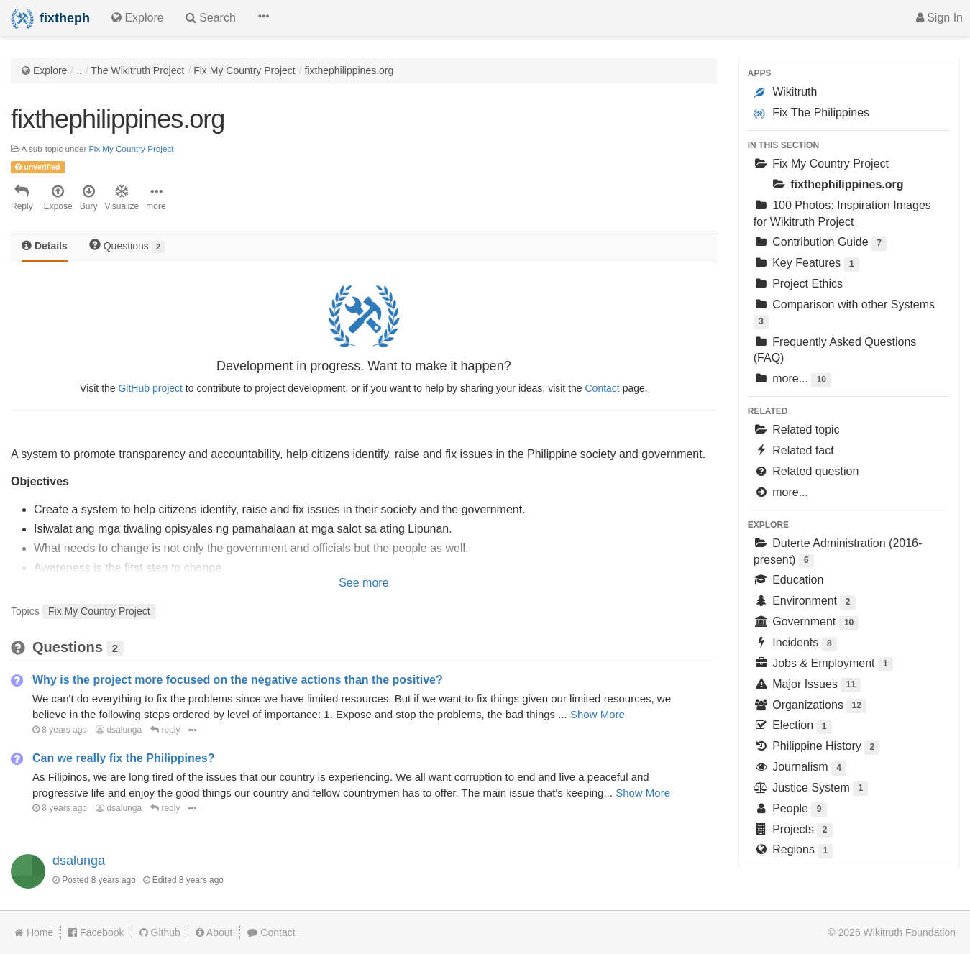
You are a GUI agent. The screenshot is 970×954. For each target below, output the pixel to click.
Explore (50, 70)
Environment (805, 602)
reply (165, 730)
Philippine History (817, 747)
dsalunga (119, 730)
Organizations (810, 706)
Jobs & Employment (823, 664)
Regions (793, 850)
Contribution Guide (820, 243)
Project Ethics (798, 284)
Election (793, 726)
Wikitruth (786, 92)
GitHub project (150, 388)
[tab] (45, 246)
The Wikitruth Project (137, 70)
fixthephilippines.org (349, 70)
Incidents (795, 643)
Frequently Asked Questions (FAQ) (835, 350)
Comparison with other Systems (844, 313)
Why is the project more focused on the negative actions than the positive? (237, 680)
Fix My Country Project (244, 70)
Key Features (806, 264)
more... (792, 379)
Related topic (797, 429)
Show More (597, 714)
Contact (602, 388)
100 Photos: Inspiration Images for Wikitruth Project (842, 213)
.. (79, 70)
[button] (263, 18)
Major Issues (807, 685)
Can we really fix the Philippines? (123, 758)
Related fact (794, 450)
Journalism (800, 768)
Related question (806, 471)
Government (806, 622)
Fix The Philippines (811, 112)
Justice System (811, 789)
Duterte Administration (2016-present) (838, 552)
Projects (793, 830)
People (790, 809)
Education (789, 580)
